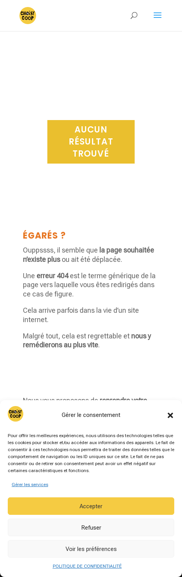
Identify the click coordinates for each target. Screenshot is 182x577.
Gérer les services (30, 484)
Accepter (91, 506)
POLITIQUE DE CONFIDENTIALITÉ (87, 566)
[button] (170, 415)
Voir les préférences (91, 549)
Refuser (91, 527)
